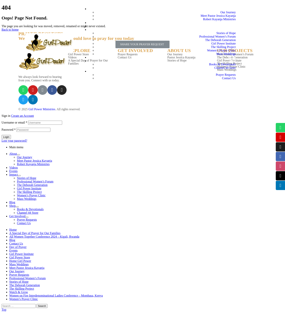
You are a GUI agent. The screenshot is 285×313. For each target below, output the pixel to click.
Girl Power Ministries (41, 109)
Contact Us (24, 223)
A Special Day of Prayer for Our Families (34, 233)
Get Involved (17, 216)
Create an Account (22, 115)
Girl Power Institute (29, 188)
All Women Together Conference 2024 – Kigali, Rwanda (44, 236)
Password (9, 129)
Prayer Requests (27, 219)
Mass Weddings (26, 198)
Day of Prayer (18, 247)
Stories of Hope (26, 178)
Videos (13, 167)
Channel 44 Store (27, 212)
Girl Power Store (19, 257)
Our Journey (24, 157)
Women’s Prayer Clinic (31, 195)
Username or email (14, 122)
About (13, 153)
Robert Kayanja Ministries (33, 164)
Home (13, 229)
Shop (12, 205)
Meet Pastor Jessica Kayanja (34, 160)
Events (13, 171)
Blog (12, 202)
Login (6, 136)
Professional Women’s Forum (35, 181)
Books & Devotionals (30, 209)
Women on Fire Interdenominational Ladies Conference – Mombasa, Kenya (56, 295)
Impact (13, 174)
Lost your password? (14, 140)
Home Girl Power (20, 261)
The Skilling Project (29, 192)
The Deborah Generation (32, 185)
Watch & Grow (18, 292)
